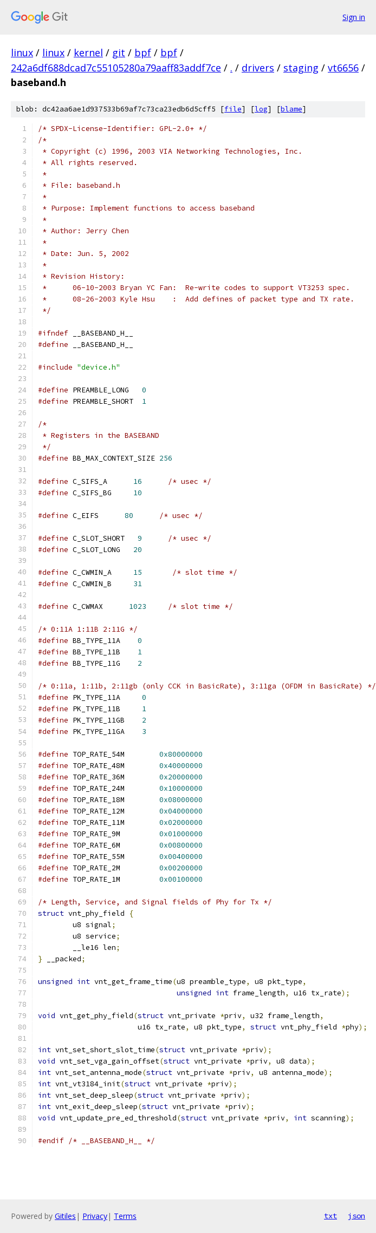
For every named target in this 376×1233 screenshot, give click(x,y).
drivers (258, 67)
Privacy (94, 1216)
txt (330, 1216)
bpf (142, 52)
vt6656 (343, 67)
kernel (88, 52)
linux (22, 52)
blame (291, 109)
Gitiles (65, 1216)
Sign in (353, 17)
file (233, 109)
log (261, 109)
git (118, 52)
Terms (125, 1216)
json (356, 1216)
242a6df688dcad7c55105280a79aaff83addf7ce (116, 67)
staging (301, 67)
